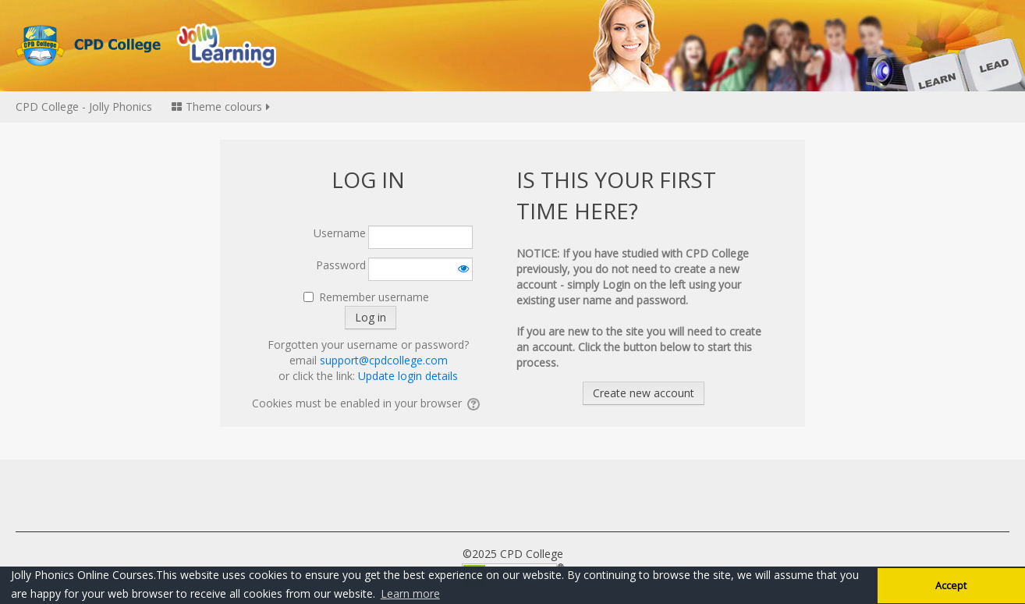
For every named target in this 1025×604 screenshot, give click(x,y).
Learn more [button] (410, 593)
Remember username (374, 297)
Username (340, 233)
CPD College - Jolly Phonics (84, 106)
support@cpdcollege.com (384, 360)
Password (341, 265)
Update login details (408, 375)
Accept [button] (950, 585)
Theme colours (222, 106)
